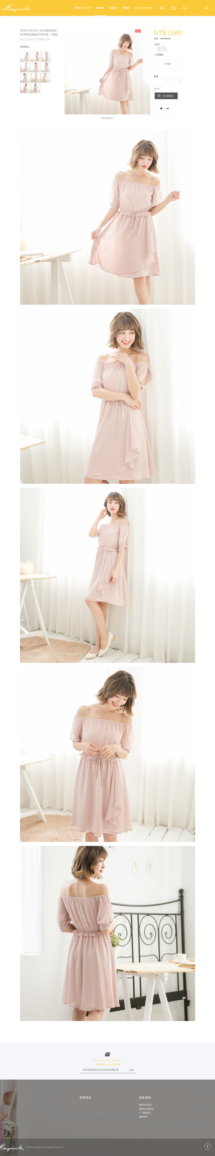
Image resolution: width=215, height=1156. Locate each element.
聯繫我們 (143, 1116)
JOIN (132, 1069)
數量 (156, 76)
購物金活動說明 (146, 1108)
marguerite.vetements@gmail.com (108, 1060)
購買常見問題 (145, 1104)
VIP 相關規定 (145, 1112)
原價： (157, 38)
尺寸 (157, 44)
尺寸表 (167, 63)
